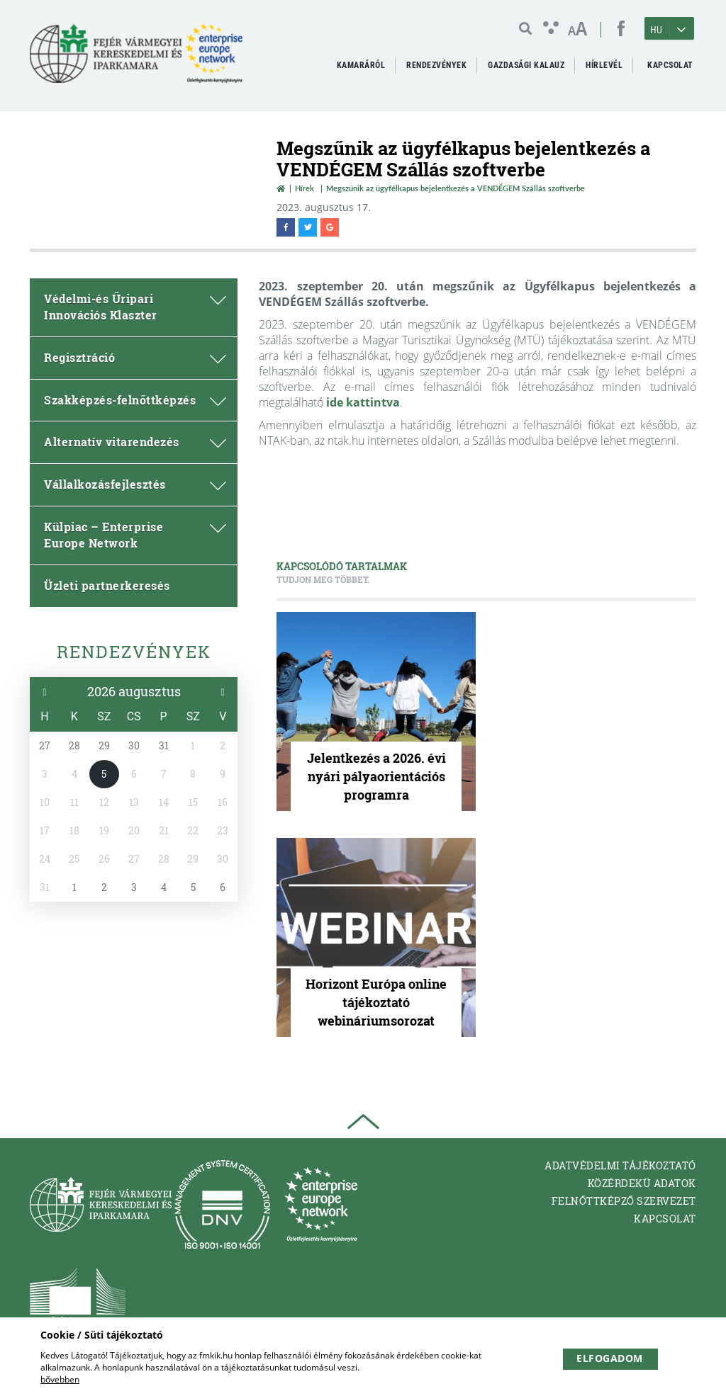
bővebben (59, 1379)
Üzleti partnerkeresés (107, 585)
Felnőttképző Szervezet (624, 1201)
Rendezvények (134, 651)
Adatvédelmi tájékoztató (620, 1165)
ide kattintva (363, 402)
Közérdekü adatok (642, 1183)
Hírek (304, 188)
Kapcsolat (665, 1218)
